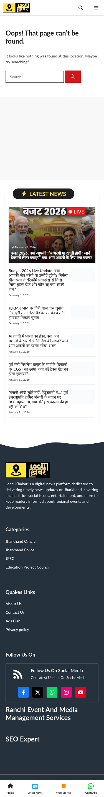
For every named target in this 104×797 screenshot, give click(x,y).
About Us (14, 603)
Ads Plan (13, 621)
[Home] (10, 788)
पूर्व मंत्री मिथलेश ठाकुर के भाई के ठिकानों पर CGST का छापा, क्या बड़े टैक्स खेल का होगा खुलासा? (38, 369)
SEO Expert (22, 739)
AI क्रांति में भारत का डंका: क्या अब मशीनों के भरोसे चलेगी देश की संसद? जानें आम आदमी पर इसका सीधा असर (38, 341)
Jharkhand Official (21, 541)
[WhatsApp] (91, 788)
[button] (80, 7)
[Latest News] (35, 788)
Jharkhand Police (20, 549)
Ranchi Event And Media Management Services (42, 713)
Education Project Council (28, 567)
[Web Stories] (63, 788)
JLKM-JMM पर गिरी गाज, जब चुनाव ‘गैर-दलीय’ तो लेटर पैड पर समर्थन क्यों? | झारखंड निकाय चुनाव (37, 313)
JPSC (10, 558)
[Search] (73, 77)
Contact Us (15, 612)
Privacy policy (17, 629)
